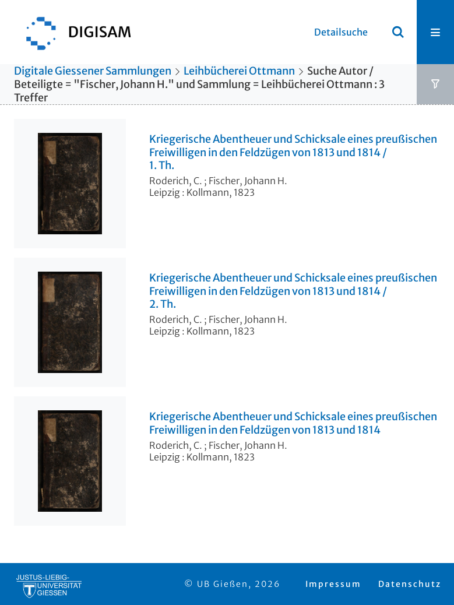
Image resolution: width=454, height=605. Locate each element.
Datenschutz (409, 584)
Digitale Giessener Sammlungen (92, 71)
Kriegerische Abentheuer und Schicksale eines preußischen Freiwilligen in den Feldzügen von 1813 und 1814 (293, 423)
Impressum (333, 584)
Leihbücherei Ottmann (239, 71)
